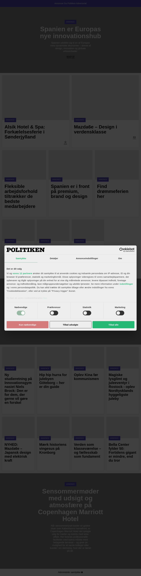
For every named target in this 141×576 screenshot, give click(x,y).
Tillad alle (113, 324)
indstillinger (126, 284)
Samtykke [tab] (21, 258)
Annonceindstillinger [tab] (87, 258)
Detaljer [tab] (54, 258)
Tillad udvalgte (70, 324)
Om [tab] (120, 258)
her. (45, 298)
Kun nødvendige (27, 324)
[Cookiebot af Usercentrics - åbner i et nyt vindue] (121, 250)
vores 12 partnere (22, 273)
